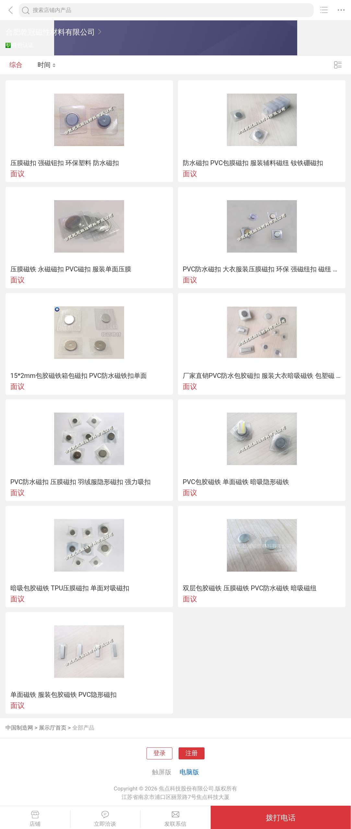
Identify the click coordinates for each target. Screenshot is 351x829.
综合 (15, 65)
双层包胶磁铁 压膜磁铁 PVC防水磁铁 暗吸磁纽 (250, 588)
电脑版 (189, 772)
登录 (159, 753)
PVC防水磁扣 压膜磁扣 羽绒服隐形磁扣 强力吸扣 (80, 482)
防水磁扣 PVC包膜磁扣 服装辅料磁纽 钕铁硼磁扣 (253, 163)
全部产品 (83, 727)
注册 (191, 753)
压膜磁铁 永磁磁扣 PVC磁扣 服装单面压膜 (71, 269)
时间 (47, 65)
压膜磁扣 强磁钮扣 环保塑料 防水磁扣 (64, 163)
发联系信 (175, 819)
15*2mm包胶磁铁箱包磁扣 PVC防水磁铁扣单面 (78, 375)
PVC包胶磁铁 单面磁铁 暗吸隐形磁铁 (236, 482)
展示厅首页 (52, 727)
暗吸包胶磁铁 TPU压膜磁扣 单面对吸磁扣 (70, 588)
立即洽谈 (105, 819)
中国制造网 (19, 727)
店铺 (35, 819)
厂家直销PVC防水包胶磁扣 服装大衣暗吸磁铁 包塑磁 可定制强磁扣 (262, 375)
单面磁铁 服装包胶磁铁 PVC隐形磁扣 (63, 694)
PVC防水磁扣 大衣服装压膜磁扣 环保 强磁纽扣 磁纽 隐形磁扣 (262, 269)
